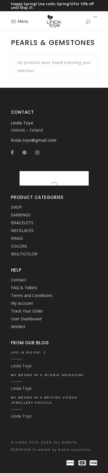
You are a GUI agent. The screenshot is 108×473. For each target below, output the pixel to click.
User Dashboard (26, 318)
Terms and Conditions (31, 295)
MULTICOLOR (24, 254)
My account (22, 303)
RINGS (17, 238)
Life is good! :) (28, 352)
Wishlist (18, 326)
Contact (18, 280)
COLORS (19, 246)
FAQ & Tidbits (24, 287)
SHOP (16, 207)
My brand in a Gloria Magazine (47, 375)
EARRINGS (21, 215)
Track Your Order (27, 311)
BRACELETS (22, 222)
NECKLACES (22, 230)
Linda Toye (21, 366)
